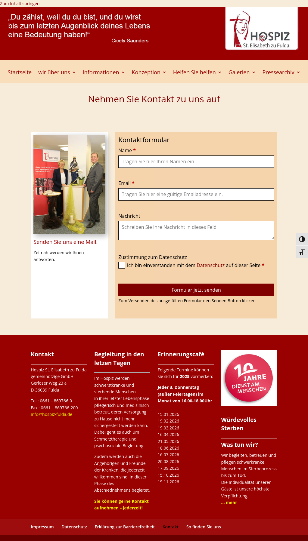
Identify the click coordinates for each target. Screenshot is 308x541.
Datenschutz (211, 265)
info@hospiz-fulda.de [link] (51, 414)
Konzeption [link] (146, 73)
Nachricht (129, 216)
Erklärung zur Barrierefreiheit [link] (125, 527)
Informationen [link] (101, 73)
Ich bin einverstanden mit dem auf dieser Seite (195, 265)
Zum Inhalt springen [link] (19, 3)
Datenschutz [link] (74, 527)
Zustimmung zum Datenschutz (152, 257)
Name (127, 150)
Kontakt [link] (171, 527)
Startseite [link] (20, 73)
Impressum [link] (42, 527)
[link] (229, 502)
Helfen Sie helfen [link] (194, 73)
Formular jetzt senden (196, 290)
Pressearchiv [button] (278, 73)
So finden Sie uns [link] (203, 527)
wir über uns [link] (54, 73)
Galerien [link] (239, 73)
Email (126, 183)
